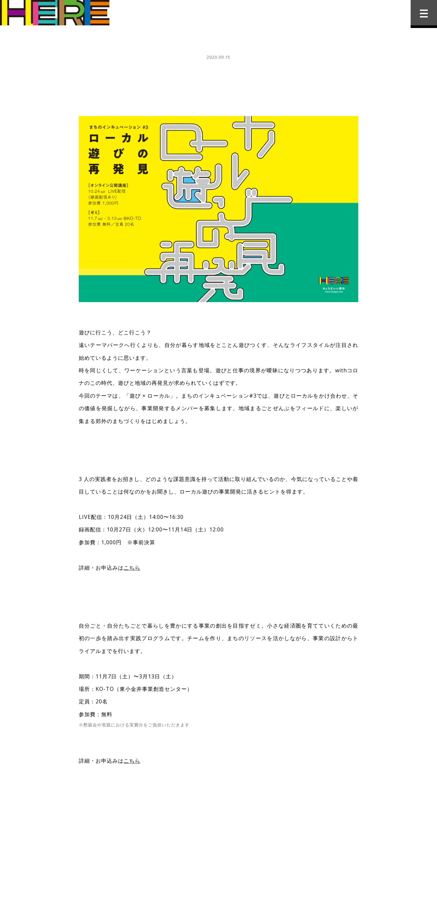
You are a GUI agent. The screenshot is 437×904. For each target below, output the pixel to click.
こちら (132, 567)
